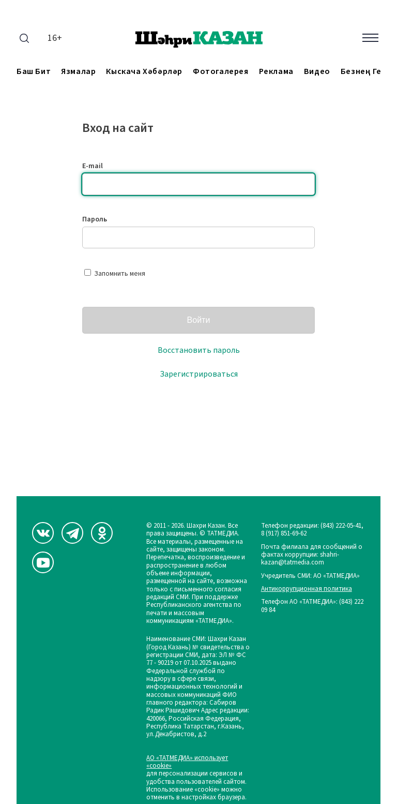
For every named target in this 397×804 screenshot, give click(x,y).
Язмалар (78, 71)
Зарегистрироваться (199, 374)
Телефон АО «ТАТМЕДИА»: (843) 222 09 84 (312, 606)
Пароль (94, 219)
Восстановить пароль (199, 350)
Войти (198, 320)
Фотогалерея (221, 71)
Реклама (276, 71)
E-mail (92, 166)
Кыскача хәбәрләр (144, 71)
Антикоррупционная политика (306, 589)
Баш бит (34, 71)
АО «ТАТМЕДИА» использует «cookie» (187, 762)
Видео (317, 71)
